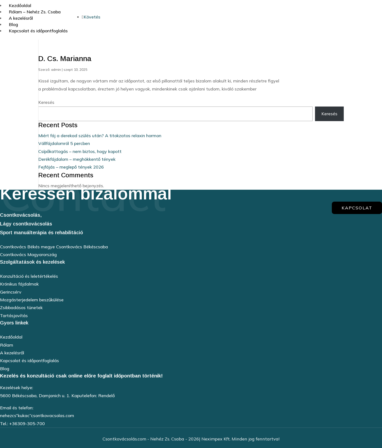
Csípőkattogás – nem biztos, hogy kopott (80, 151)
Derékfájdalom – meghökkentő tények (76, 159)
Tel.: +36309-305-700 (22, 423)
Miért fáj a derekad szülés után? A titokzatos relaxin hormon (99, 135)
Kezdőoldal (11, 337)
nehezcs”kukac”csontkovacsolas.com (37, 415)
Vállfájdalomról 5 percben (64, 143)
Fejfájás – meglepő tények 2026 (71, 167)
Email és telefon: (16, 408)
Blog (4, 368)
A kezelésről (21, 18)
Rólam (6, 345)
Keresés (46, 102)
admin (56, 69)
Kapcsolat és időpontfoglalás (38, 31)
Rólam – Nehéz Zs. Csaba (35, 12)
